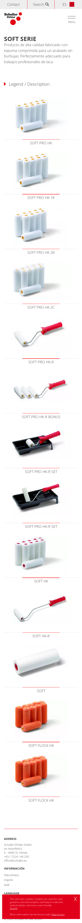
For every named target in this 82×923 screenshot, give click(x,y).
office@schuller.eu (15, 860)
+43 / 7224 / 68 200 (16, 856)
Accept (13, 908)
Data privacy (11, 875)
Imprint (8, 880)
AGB (6, 885)
